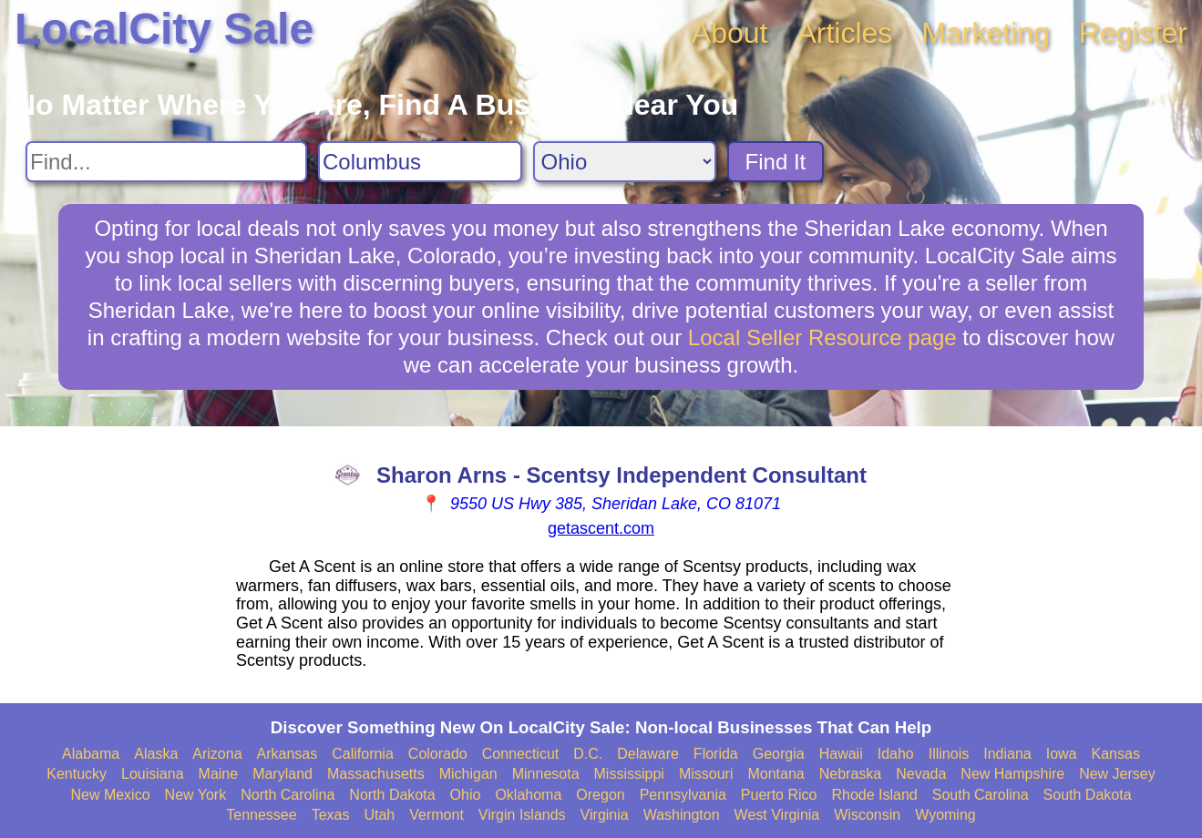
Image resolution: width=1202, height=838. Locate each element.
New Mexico (109, 794)
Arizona (216, 753)
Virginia (604, 815)
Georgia (779, 753)
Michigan (468, 774)
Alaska (156, 753)
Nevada (921, 774)
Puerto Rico (779, 794)
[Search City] (420, 161)
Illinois (949, 753)
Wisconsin (867, 815)
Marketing (985, 32)
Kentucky (76, 774)
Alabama (90, 753)
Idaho (896, 753)
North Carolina (287, 794)
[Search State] (624, 161)
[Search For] (166, 161)
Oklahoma (528, 794)
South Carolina (980, 794)
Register (1133, 32)
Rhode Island (874, 794)
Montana (775, 774)
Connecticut (521, 753)
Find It (775, 161)
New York (196, 794)
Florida (715, 753)
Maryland (282, 774)
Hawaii (841, 753)
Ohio (465, 794)
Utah (379, 815)
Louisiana (152, 774)
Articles (844, 32)
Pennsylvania (683, 794)
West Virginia (777, 815)
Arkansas (287, 753)
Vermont (436, 815)
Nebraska (850, 774)
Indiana (1007, 753)
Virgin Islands (522, 815)
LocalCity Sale (164, 29)
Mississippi (629, 774)
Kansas (1116, 753)
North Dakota (392, 794)
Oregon (600, 794)
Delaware (648, 753)
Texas (331, 815)
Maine (219, 774)
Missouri (706, 774)
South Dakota (1087, 794)
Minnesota (546, 774)
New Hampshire (1012, 774)
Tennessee (261, 815)
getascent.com (601, 528)
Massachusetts (376, 774)
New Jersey (1117, 774)
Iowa (1061, 753)
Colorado (437, 753)
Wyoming (945, 815)
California (363, 753)
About (730, 32)
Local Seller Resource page (822, 337)
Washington (681, 815)
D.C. (587, 753)
